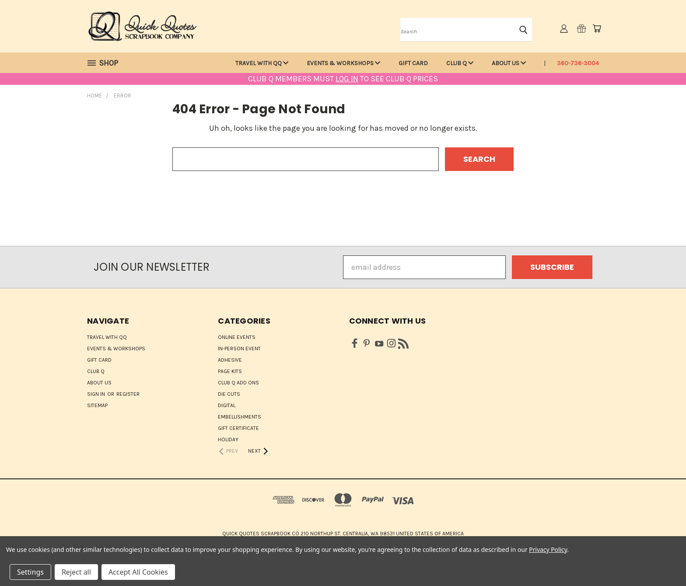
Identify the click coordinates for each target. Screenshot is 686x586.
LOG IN (347, 79)
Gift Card (413, 63)
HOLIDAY (228, 439)
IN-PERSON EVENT (239, 348)
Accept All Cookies (138, 572)
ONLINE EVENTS (237, 337)
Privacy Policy (548, 549)
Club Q (459, 63)
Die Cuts (229, 394)
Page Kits (230, 371)
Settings (30, 572)
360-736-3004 (578, 63)
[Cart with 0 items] (596, 28)
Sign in (96, 394)
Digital (226, 405)
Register (128, 394)
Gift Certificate (238, 428)
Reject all (76, 572)
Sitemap (97, 405)
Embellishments (239, 417)
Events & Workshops (343, 63)
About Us (509, 63)
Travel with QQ (261, 63)
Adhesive (230, 360)
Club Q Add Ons (238, 383)
